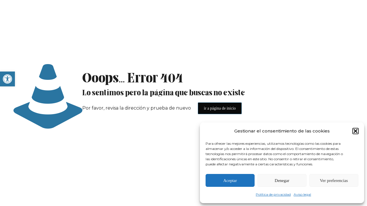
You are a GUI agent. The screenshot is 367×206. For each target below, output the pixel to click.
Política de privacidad (273, 194)
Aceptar (230, 180)
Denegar (282, 180)
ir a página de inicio (220, 108)
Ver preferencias (334, 180)
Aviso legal (302, 194)
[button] (7, 79)
